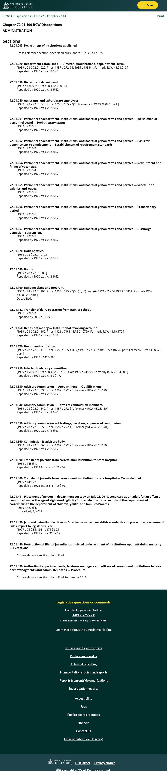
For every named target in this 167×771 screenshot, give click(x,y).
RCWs (6, 16)
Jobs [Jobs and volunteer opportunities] (83, 706)
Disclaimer (82, 763)
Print (160, 16)
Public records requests (83, 715)
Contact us (83, 731)
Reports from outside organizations (83, 680)
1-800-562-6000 (83, 615)
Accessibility (83, 698)
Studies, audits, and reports (83, 648)
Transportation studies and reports (83, 672)
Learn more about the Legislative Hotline (83, 630)
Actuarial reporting (83, 664)
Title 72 (39, 16)
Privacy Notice (104, 763)
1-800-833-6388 (98, 620)
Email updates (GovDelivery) (83, 739)
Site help (83, 723)
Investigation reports (83, 688)
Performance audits (83, 656)
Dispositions (22, 16)
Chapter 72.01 (56, 16)
